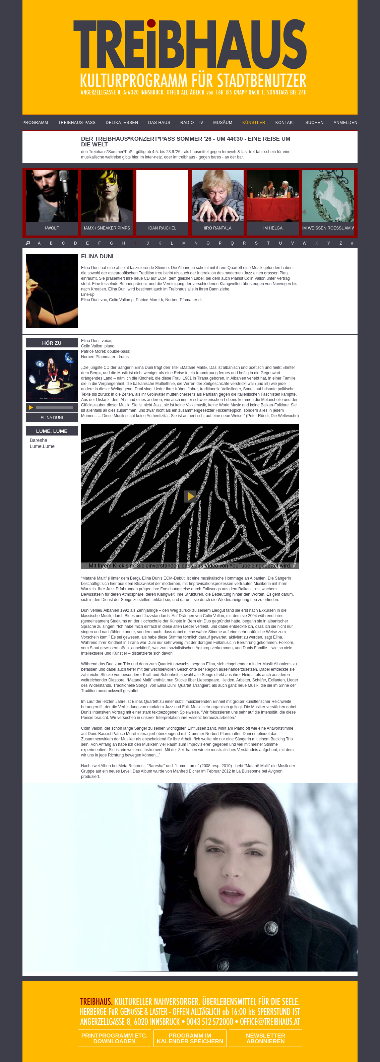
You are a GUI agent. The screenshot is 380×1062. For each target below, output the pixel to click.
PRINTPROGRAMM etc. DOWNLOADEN (114, 1039)
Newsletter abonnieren (265, 1039)
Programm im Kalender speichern (190, 1039)
